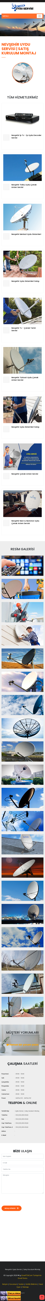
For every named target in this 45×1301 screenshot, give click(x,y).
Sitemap (25, 1287)
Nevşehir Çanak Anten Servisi (24, 474)
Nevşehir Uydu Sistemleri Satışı (25, 281)
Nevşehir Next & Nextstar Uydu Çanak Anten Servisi (25, 522)
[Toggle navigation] (39, 16)
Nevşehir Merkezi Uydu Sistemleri (26, 234)
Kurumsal (13, 1284)
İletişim (5, 1284)
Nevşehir (22, 1293)
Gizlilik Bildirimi (31, 1284)
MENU (6, 16)
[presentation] (17, 1199)
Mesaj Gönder (11, 1208)
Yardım (21, 1284)
